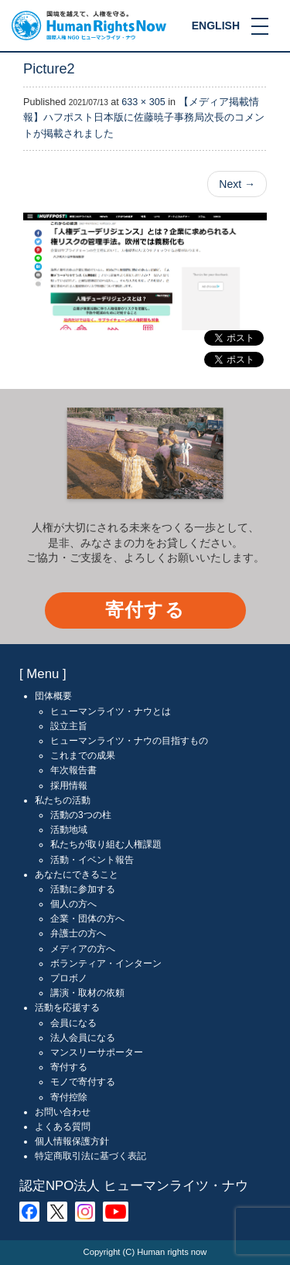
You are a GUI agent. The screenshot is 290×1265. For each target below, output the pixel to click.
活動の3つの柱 (80, 815)
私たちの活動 (62, 800)
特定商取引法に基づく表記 (90, 1156)
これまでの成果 (82, 755)
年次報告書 (73, 770)
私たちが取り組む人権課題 (106, 844)
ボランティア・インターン (106, 963)
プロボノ (68, 978)
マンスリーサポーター (96, 1052)
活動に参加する (82, 889)
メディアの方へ (82, 948)
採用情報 (68, 785)
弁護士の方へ (78, 933)
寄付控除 (68, 1097)
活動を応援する (67, 1007)
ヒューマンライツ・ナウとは (110, 711)
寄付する (145, 609)
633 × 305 (143, 102)
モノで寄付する (82, 1081)
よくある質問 (62, 1126)
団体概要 (53, 695)
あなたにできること (76, 874)
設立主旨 (68, 726)
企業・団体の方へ (87, 918)
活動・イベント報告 (92, 859)
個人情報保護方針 (72, 1141)
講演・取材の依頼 (87, 992)
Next (237, 184)
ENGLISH (216, 25)
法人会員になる (82, 1037)
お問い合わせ (62, 1111)
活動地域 (68, 829)
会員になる (73, 1023)
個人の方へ (73, 903)
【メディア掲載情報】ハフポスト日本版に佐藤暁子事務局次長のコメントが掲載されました (143, 117)
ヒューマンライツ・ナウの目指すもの (129, 740)
